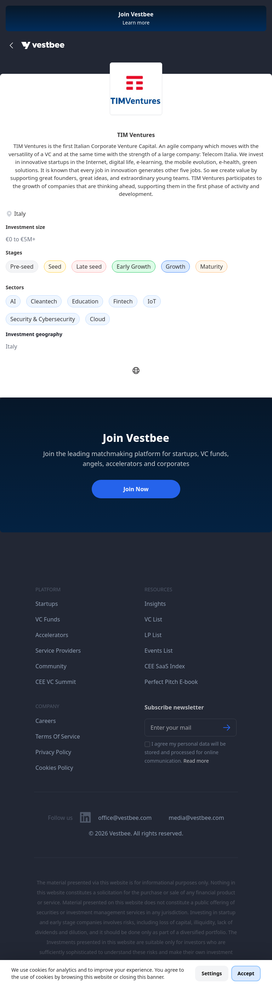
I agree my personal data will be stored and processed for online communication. (185, 752)
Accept (246, 973)
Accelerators (51, 635)
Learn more (136, 22)
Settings (212, 973)
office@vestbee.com (125, 818)
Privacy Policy (53, 752)
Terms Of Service (57, 736)
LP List (153, 635)
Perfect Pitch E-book (171, 682)
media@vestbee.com (196, 818)
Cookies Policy (54, 768)
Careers (45, 721)
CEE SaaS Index (164, 666)
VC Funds (47, 619)
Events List (158, 650)
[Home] (42, 45)
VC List (153, 619)
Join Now (135, 489)
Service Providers (58, 650)
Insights (155, 604)
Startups (46, 604)
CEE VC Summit (55, 682)
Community (51, 666)
